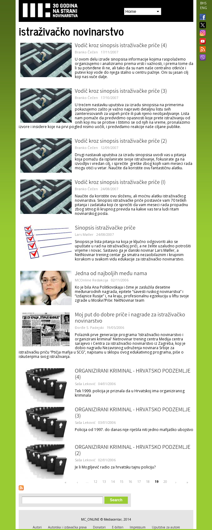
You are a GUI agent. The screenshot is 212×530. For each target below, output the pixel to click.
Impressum (138, 527)
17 (139, 481)
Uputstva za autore (166, 527)
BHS (203, 3)
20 (165, 481)
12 (95, 481)
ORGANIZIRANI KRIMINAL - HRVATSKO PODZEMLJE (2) (132, 450)
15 (121, 481)
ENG (203, 8)
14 (113, 481)
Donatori (99, 527)
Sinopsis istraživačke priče (105, 228)
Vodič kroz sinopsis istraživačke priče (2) (121, 141)
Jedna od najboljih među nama (111, 274)
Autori (37, 527)
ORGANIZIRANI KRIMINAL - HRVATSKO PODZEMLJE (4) (132, 374)
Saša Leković (85, 383)
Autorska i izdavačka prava (67, 527)
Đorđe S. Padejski (89, 327)
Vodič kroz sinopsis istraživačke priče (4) (121, 46)
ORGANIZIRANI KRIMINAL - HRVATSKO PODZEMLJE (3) (132, 413)
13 (104, 481)
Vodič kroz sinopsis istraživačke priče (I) (120, 183)
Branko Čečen (86, 52)
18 (148, 481)
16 (130, 481)
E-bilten (117, 527)
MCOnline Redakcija (91, 280)
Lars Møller (84, 234)
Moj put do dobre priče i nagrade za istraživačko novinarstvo (130, 318)
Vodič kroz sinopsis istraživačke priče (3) (121, 91)
